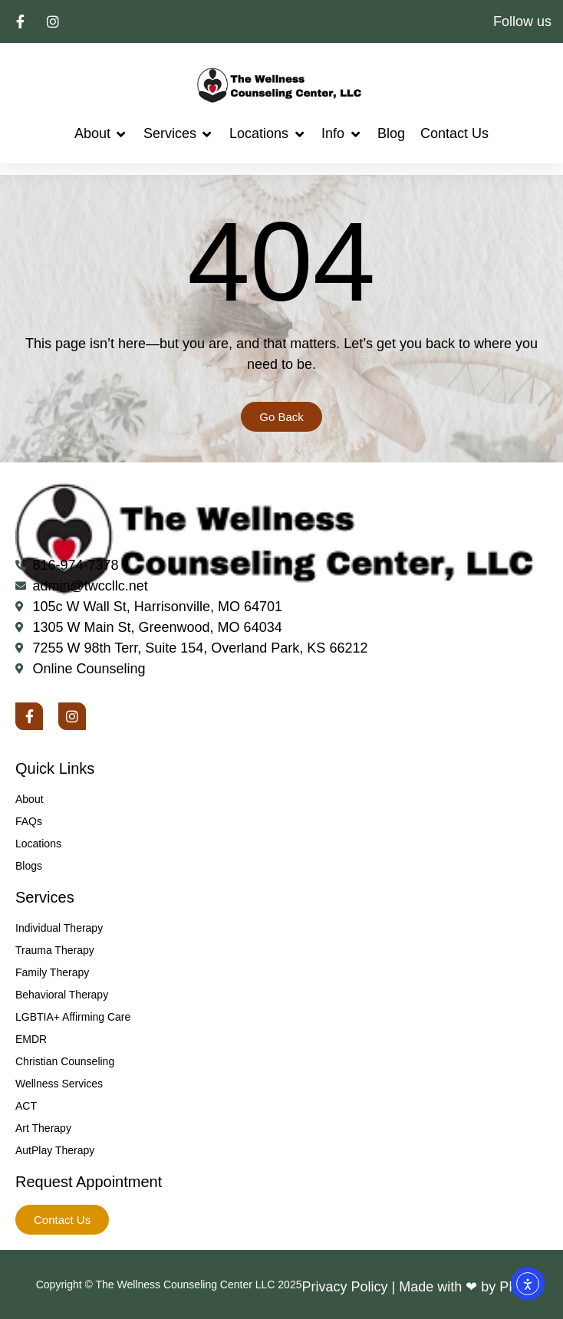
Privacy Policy (344, 1286)
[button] (101, 134)
